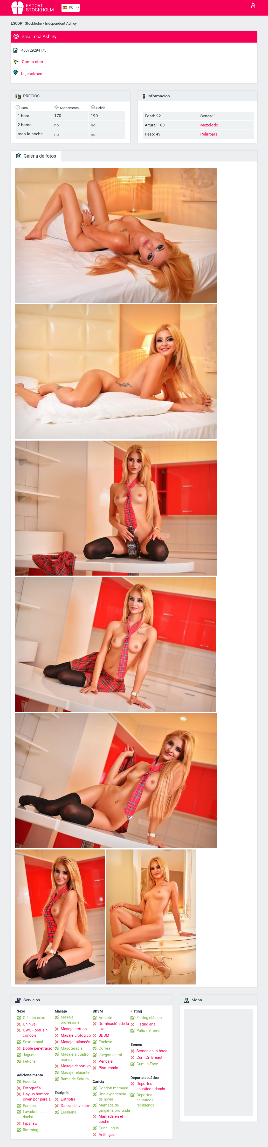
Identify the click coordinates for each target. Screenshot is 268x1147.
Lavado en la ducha (34, 1114)
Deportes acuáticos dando (150, 1086)
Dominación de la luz (114, 1026)
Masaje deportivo (76, 1066)
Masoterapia (72, 1048)
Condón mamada (113, 1088)
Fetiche (29, 1061)
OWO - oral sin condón (35, 1033)
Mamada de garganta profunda (114, 1108)
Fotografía (32, 1088)
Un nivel (30, 1024)
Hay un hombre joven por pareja (37, 1097)
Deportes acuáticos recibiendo (145, 1100)
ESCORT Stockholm (26, 23)
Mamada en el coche (111, 1119)
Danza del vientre (75, 1105)
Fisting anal (146, 1024)
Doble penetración (38, 1048)
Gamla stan (28, 61)
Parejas (29, 1105)
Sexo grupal (33, 1042)
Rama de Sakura (75, 1079)
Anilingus (107, 1134)
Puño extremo (148, 1030)
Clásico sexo (34, 1017)
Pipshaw (30, 1123)
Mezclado (209, 125)
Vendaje (106, 1061)
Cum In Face (147, 1064)
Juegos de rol (110, 1054)
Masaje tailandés (75, 1042)
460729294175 (33, 50)
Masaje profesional (70, 1020)
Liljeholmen (27, 73)
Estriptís (68, 1099)
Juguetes (31, 1054)
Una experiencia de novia (112, 1097)
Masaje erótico (74, 1029)
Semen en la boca (151, 1051)
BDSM (104, 1035)
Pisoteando (108, 1067)
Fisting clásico (149, 1017)
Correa (104, 1048)
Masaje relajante (75, 1072)
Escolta (29, 1081)
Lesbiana (68, 1112)
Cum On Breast (149, 1057)
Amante (105, 1017)
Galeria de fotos (36, 156)
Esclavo (105, 1042)
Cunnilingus (109, 1128)
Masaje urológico (76, 1035)
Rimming (30, 1130)
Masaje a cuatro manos (75, 1057)
